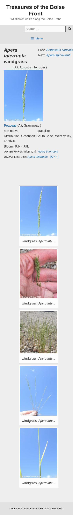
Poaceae (10, 125)
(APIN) (43, 156)
